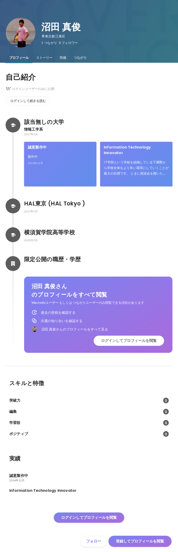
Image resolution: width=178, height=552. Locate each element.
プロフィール (19, 57)
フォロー (93, 541)
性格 (63, 57)
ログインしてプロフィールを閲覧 (129, 340)
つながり (80, 57)
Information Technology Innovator (127, 150)
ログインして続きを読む (28, 101)
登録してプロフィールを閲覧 (140, 541)
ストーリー (44, 57)
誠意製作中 (37, 147)
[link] (60, 164)
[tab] (19, 57)
